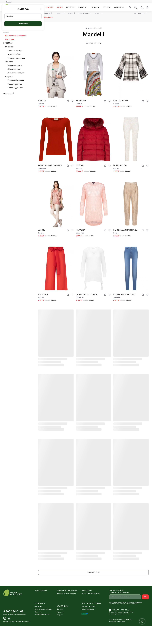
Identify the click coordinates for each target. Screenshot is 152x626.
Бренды (106, 7)
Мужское (83, 7)
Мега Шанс (10, 39)
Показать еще (93, 572)
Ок (145, 597)
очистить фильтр (46, 17)
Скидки (49, 7)
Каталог (89, 28)
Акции (60, 7)
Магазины (119, 7)
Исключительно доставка (15, 36)
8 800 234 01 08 (13, 611)
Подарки (95, 7)
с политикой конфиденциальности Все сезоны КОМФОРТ (125, 603)
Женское (70, 7)
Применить (23, 23)
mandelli (98, 28)
